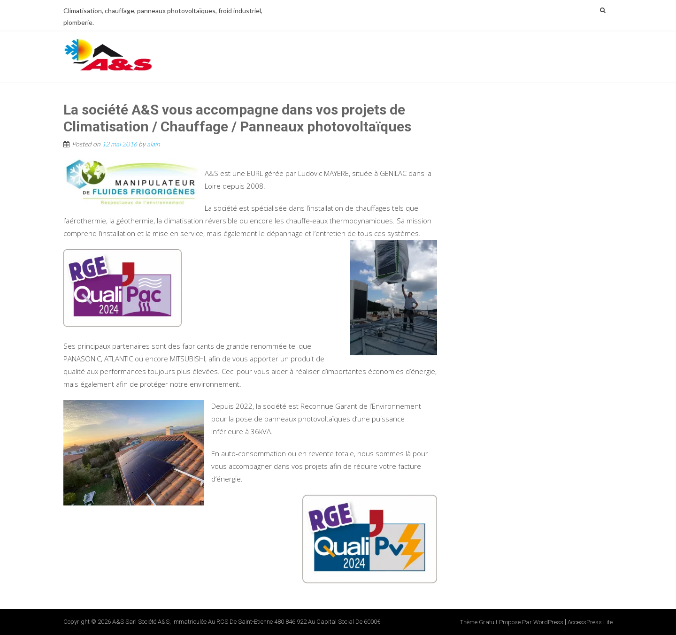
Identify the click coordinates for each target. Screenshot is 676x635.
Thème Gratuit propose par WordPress (511, 622)
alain (153, 144)
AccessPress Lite (590, 622)
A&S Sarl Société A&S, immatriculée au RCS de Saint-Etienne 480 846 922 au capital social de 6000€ (246, 621)
